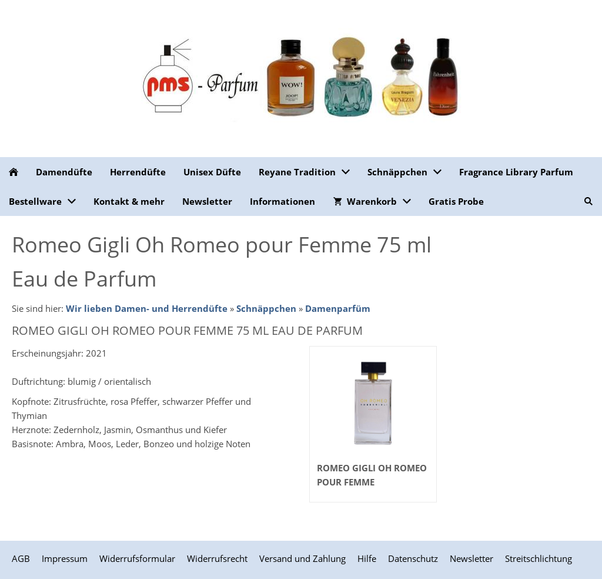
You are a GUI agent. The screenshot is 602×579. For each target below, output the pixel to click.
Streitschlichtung (538, 558)
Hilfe (366, 558)
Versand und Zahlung (302, 558)
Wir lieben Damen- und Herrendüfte (147, 308)
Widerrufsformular (137, 558)
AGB (21, 558)
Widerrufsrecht (217, 558)
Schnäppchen (266, 308)
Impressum (65, 558)
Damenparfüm (337, 308)
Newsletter (471, 558)
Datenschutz (413, 558)
